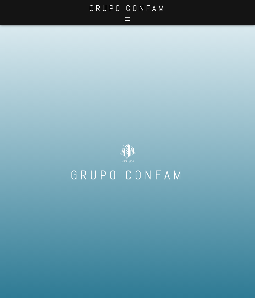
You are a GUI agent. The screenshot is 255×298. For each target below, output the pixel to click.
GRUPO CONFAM (127, 8)
